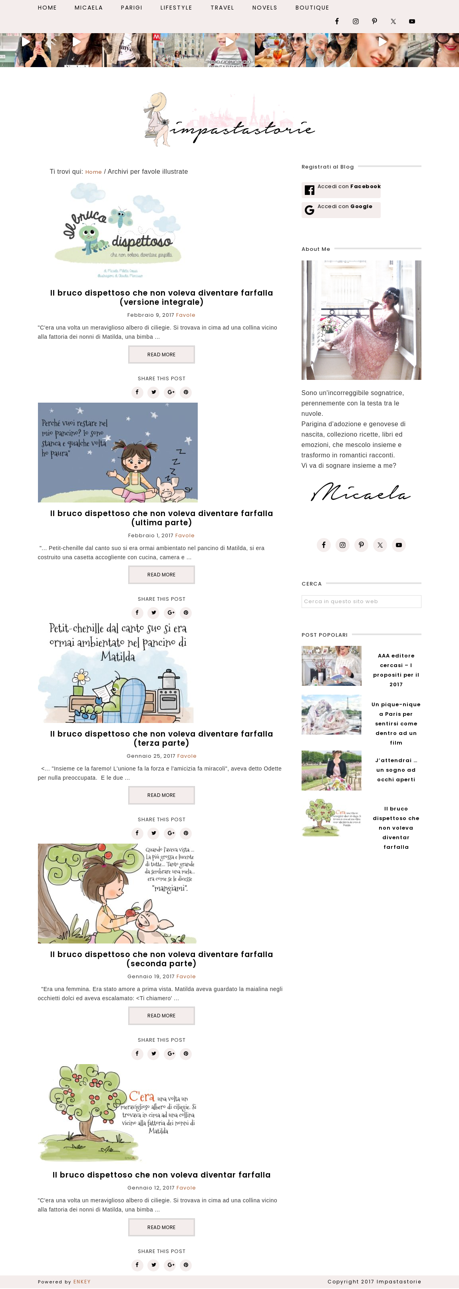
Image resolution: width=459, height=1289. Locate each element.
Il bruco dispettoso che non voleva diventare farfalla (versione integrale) (161, 298)
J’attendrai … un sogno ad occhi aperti (396, 770)
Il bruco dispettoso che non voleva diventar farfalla (162, 1175)
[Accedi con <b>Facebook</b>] (341, 190)
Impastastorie (229, 118)
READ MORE (161, 354)
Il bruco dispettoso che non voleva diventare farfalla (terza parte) (161, 739)
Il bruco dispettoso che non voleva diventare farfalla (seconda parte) (161, 959)
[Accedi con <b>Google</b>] (341, 210)
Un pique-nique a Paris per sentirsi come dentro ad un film (396, 724)
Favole (186, 315)
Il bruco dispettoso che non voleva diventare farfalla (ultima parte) (161, 518)
